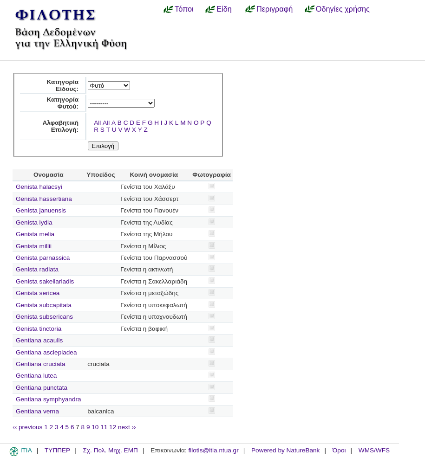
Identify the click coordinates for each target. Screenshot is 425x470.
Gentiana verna (37, 411)
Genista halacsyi (39, 186)
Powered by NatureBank (285, 450)
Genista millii (34, 246)
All (97, 122)
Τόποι (184, 9)
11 (103, 427)
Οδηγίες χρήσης (343, 9)
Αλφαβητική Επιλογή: (60, 126)
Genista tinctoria (38, 328)
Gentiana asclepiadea (46, 352)
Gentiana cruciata (40, 364)
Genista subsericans (44, 316)
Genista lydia (34, 222)
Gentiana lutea (36, 375)
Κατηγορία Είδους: (62, 85)
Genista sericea (37, 293)
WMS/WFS (374, 450)
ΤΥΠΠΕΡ (57, 450)
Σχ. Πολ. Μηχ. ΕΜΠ (110, 450)
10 (95, 427)
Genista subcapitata (44, 305)
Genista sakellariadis (45, 281)
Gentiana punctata (41, 387)
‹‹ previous (27, 427)
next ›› (127, 427)
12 (112, 427)
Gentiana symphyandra (48, 399)
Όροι (339, 450)
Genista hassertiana (44, 198)
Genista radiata (37, 269)
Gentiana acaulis (39, 340)
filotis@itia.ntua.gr (213, 450)
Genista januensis (41, 210)
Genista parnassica (43, 257)
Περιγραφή (274, 9)
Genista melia (35, 234)
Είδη (224, 9)
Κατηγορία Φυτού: (62, 103)
